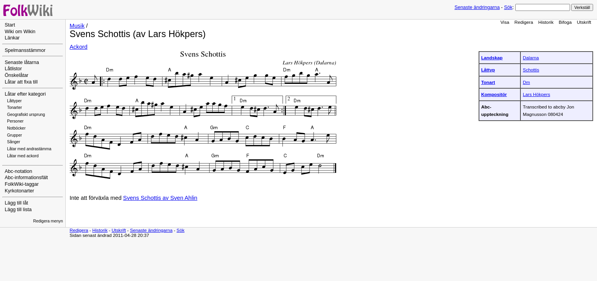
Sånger (13, 142)
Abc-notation (18, 171)
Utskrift (584, 22)
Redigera (524, 22)
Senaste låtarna (22, 62)
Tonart (488, 82)
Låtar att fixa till (21, 82)
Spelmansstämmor (25, 50)
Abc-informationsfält (26, 177)
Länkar (12, 38)
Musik (77, 26)
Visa (504, 22)
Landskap (492, 57)
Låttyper (14, 101)
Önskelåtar (17, 75)
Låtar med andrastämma (29, 149)
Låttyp (488, 69)
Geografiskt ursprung (26, 114)
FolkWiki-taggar (22, 184)
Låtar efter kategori (25, 94)
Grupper (14, 135)
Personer (15, 121)
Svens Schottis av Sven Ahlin (160, 198)
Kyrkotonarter (19, 191)
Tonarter (14, 107)
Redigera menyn (48, 221)
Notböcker (16, 128)
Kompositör (494, 94)
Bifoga (565, 22)
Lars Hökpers (536, 94)
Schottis (531, 69)
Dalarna (531, 57)
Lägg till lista (18, 209)
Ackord (79, 47)
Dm (526, 82)
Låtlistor (13, 68)
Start (10, 25)
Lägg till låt (16, 203)
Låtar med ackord (23, 156)
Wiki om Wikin (20, 31)
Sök (508, 7)
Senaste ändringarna (477, 7)
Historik (546, 22)
